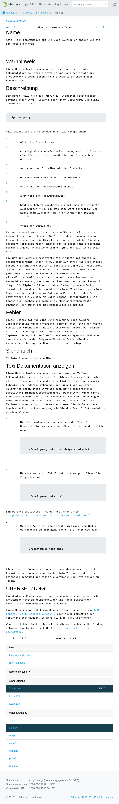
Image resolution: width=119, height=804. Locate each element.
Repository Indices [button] (58, 4)
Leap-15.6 (14, 703)
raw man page (17, 662)
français (13, 750)
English (13, 735)
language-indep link (20, 655)
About (42, 4)
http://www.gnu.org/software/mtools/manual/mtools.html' (49, 515)
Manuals (8, 12)
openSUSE (30, 4)
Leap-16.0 (14, 696)
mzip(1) (11, 27)
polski (12, 758)
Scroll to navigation (16, 20)
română (13, 766)
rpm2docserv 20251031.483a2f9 (84, 797)
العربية (12, 720)
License (108, 797)
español (13, 743)
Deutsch (13, 728)
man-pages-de (43, 12)
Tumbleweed (25, 12)
